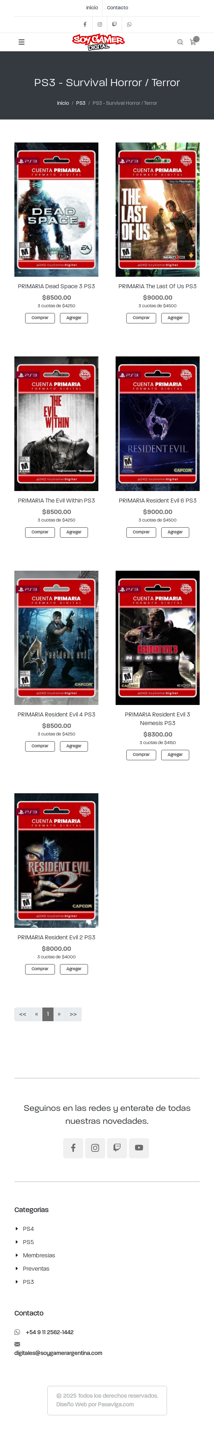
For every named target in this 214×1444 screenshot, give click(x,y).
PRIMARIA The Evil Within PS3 (56, 500)
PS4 (28, 1229)
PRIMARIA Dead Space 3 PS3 (56, 286)
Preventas (36, 1269)
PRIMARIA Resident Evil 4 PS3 (57, 714)
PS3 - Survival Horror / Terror (125, 103)
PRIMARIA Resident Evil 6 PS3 (158, 500)
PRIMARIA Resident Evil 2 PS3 (57, 937)
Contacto (117, 8)
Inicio (92, 8)
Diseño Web (71, 1405)
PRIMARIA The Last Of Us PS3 (157, 286)
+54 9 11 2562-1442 (44, 1333)
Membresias (39, 1255)
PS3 (80, 103)
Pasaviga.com (116, 1405)
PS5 (28, 1242)
